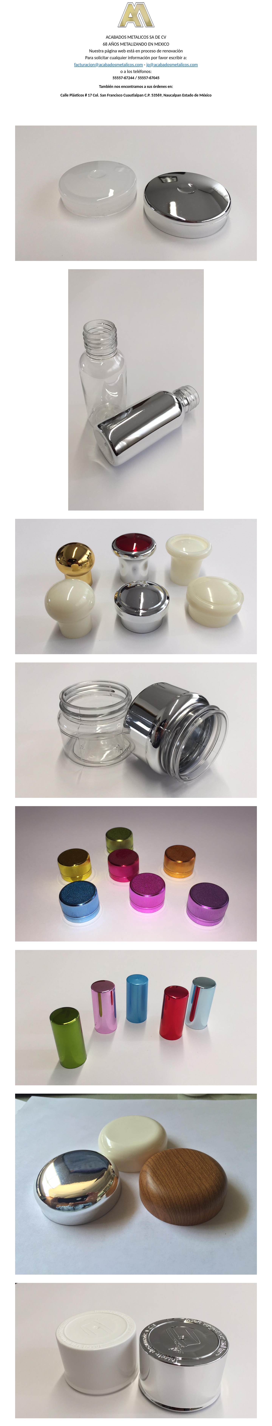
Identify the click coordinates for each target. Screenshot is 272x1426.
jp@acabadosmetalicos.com (172, 64)
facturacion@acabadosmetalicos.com (108, 64)
